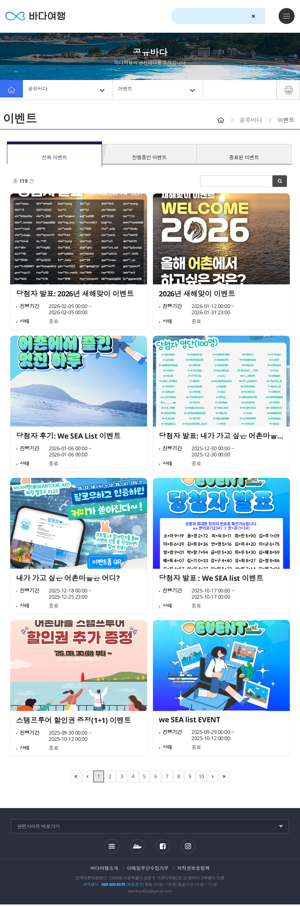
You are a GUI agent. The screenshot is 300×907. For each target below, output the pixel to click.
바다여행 (40, 16)
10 (201, 778)
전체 (54, 155)
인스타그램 (188, 849)
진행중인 (149, 155)
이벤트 (158, 89)
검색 (266, 16)
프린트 (288, 90)
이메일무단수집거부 (148, 870)
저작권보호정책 (193, 870)
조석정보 (112, 848)
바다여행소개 (104, 870)
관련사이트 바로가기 (38, 829)
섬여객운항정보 (137, 849)
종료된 (244, 155)
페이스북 (163, 849)
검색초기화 (253, 16)
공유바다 (68, 89)
